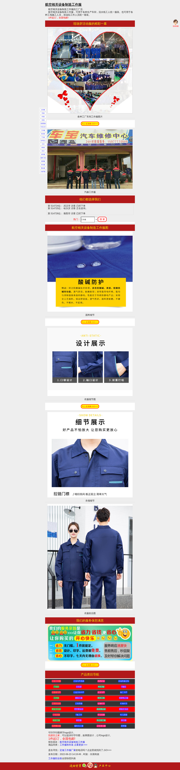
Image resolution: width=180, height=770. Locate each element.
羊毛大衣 (43, 127)
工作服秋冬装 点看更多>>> (73, 745)
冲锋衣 (43, 147)
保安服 (43, 154)
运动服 (43, 109)
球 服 (43, 113)
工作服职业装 (55, 758)
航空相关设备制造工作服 (72, 742)
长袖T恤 (43, 171)
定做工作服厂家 (68, 750)
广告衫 (43, 137)
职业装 (43, 133)
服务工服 (43, 158)
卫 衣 (43, 144)
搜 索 (102, 219)
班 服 (43, 116)
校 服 (43, 120)
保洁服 (43, 164)
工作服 (43, 130)
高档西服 (43, 123)
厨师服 (43, 161)
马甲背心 (43, 140)
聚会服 (43, 168)
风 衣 (43, 151)
